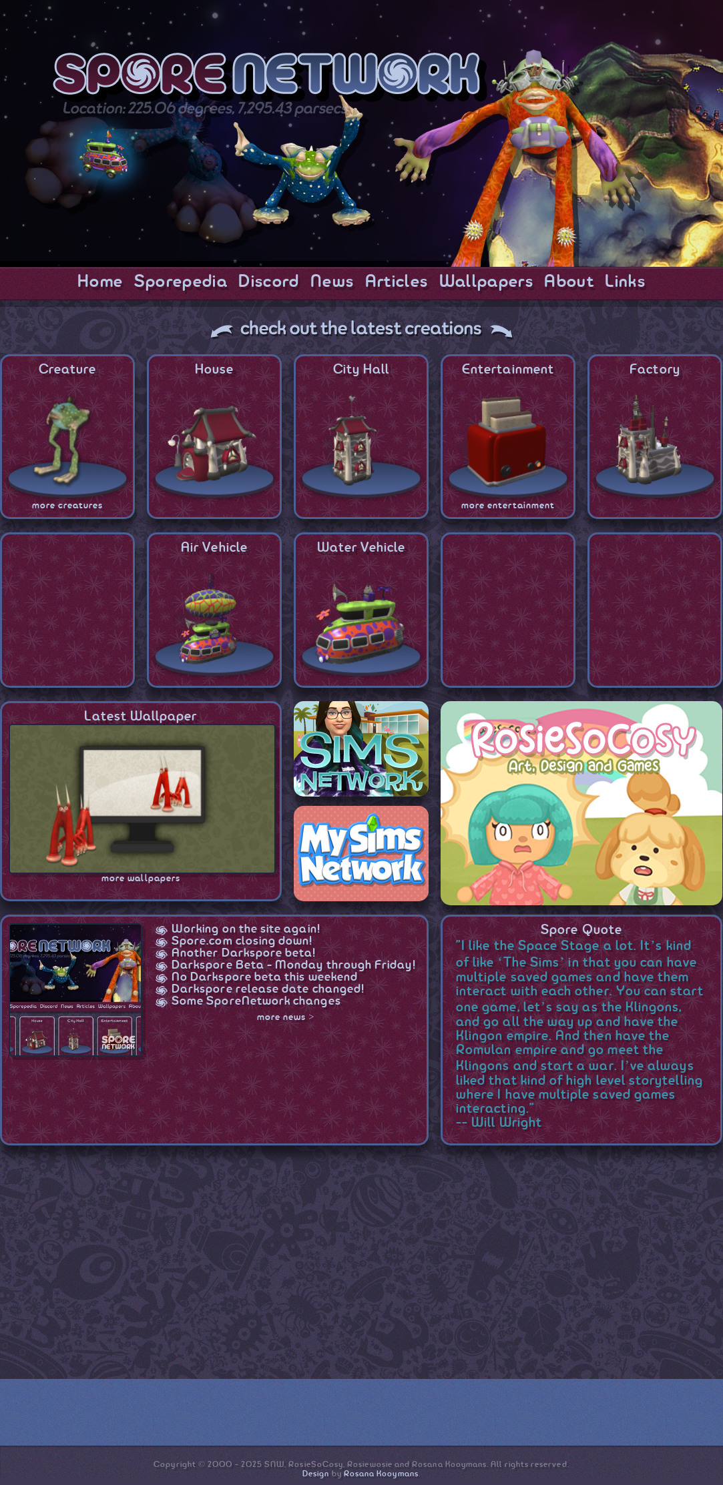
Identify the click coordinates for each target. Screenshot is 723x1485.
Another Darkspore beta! (244, 953)
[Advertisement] (316, 1265)
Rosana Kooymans (381, 1474)
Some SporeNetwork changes (256, 1001)
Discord (268, 282)
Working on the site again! (246, 929)
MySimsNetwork (361, 853)
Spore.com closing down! (242, 941)
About (569, 282)
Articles (397, 282)
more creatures (67, 505)
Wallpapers (486, 282)
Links (625, 282)
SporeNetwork (270, 79)
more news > (286, 1017)
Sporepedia (181, 282)
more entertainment (508, 505)
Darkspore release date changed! (268, 989)
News (332, 282)
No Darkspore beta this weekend (265, 977)
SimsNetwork (361, 749)
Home (100, 282)
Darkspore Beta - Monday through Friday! (294, 965)
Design (315, 1474)
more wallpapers (140, 878)
